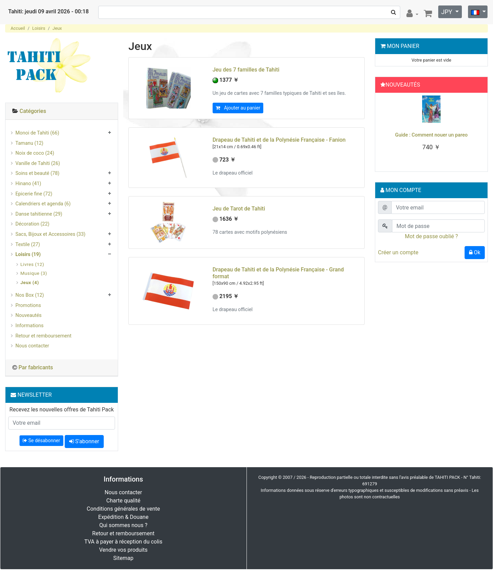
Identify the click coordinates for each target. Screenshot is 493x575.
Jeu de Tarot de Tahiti (239, 208)
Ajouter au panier (238, 108)
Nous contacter (32, 346)
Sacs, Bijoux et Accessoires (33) (50, 234)
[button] (386, 130)
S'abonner (84, 441)
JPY (447, 11)
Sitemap (123, 558)
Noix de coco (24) (34, 153)
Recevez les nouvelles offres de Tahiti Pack (62, 409)
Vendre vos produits (123, 550)
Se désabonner (41, 440)
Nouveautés (28, 315)
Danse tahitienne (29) (38, 214)
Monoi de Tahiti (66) (37, 133)
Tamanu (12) (29, 143)
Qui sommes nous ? (123, 525)
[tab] (61, 111)
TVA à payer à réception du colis (123, 541)
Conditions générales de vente (123, 509)
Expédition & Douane (123, 517)
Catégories (33, 111)
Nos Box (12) (29, 295)
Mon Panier (403, 46)
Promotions (28, 305)
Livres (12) (32, 264)
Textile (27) (27, 244)
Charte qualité (123, 500)
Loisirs (38, 28)
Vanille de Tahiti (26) (37, 163)
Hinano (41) (28, 184)
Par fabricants (35, 367)
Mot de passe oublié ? (431, 236)
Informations (29, 326)
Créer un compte (398, 252)
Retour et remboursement (43, 336)
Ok (474, 252)
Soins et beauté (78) (37, 173)
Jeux (57, 28)
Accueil (18, 28)
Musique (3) (34, 273)
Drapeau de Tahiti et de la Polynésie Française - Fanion (279, 140)
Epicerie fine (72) (33, 194)
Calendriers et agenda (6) (43, 204)
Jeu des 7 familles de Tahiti (246, 69)
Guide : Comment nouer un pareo (431, 135)
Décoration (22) (32, 224)
